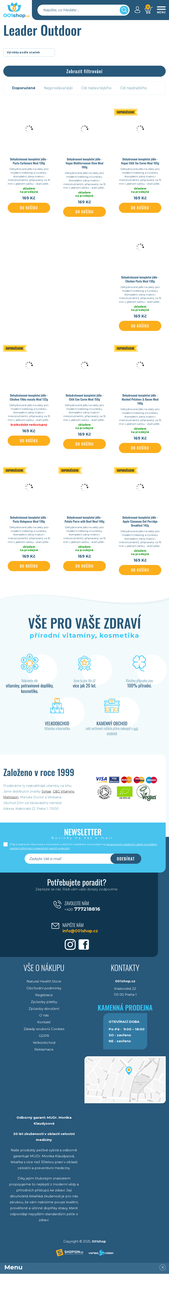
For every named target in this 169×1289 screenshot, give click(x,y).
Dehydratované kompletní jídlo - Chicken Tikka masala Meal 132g (29, 405)
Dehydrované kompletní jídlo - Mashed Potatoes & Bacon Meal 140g (140, 407)
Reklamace (43, 1062)
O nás (44, 1029)
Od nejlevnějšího (97, 88)
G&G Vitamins (63, 806)
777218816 (82, 921)
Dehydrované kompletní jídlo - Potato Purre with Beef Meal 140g (84, 531)
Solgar (46, 806)
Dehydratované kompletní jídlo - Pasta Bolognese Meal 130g (29, 531)
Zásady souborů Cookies (44, 1042)
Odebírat (126, 874)
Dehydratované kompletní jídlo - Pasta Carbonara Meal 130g (29, 161)
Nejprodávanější (58, 88)
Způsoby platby (44, 1016)
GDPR (44, 1049)
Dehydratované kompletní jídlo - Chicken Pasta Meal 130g (140, 283)
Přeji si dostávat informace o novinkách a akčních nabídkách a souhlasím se (83, 861)
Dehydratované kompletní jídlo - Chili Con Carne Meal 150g (84, 405)
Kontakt (44, 1036)
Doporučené (24, 88)
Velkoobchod (44, 1056)
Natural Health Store (44, 996)
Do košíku (29, 211)
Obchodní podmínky (43, 1003)
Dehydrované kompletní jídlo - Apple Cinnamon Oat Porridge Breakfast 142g (140, 533)
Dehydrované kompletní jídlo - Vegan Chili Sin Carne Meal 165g (140, 161)
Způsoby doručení (44, 1023)
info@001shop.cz (82, 942)
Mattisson (10, 812)
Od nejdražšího (134, 88)
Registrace (44, 1009)
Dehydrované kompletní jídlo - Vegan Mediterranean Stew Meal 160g (84, 163)
